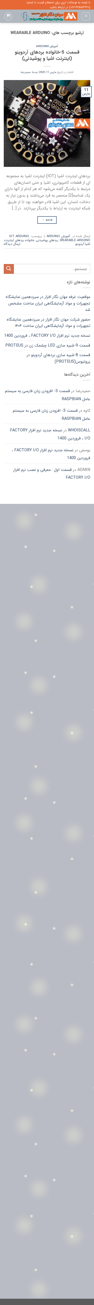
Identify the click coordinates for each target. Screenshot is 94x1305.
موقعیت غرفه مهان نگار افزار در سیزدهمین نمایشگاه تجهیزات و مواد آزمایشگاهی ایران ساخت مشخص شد (48, 303)
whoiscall (79, 430)
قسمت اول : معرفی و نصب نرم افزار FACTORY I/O (51, 474)
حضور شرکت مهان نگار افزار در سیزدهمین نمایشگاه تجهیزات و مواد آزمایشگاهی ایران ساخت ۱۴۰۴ (48, 322)
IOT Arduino (19, 236)
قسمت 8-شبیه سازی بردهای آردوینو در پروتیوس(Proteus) (58, 358)
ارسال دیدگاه (12, 244)
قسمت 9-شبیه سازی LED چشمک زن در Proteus (47, 345)
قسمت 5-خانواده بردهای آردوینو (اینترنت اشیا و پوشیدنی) (47, 55)
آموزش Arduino (47, 46)
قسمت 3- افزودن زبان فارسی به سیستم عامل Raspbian (47, 395)
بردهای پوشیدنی (47, 240)
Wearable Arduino (75, 240)
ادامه (47, 219)
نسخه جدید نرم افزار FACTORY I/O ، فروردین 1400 (47, 335)
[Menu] (86, 16)
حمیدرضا (26, 72)
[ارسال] (9, 269)
